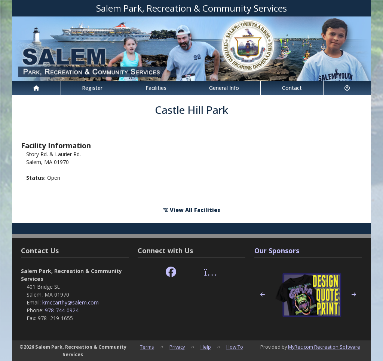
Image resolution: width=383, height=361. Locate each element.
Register (92, 87)
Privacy (177, 346)
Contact (292, 87)
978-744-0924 (62, 310)
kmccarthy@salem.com (70, 302)
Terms (147, 346)
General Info (224, 87)
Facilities (155, 87)
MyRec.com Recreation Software (324, 346)
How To (234, 346)
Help (205, 346)
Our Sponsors (276, 250)
